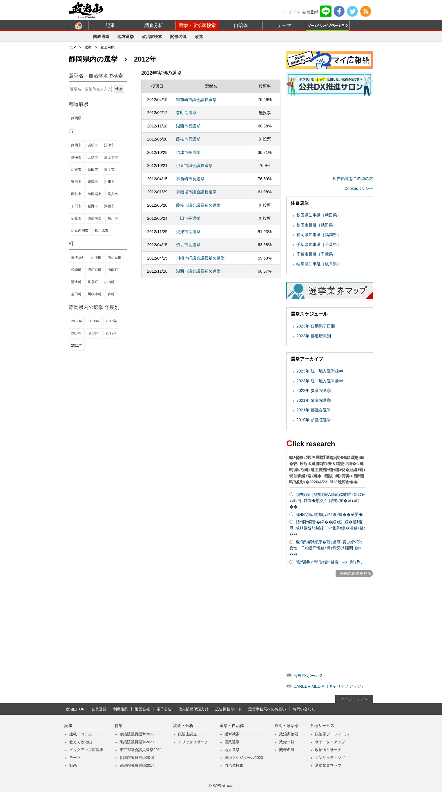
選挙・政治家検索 (197, 25)
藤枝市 (76, 194)
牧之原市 (101, 230)
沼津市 (109, 145)
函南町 (113, 270)
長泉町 (93, 282)
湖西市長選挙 (188, 126)
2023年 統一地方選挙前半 (319, 381)
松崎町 (76, 270)
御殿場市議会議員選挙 (196, 192)
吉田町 (76, 294)
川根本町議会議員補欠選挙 (200, 258)
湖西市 (109, 206)
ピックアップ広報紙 (86, 750)
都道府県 (108, 47)
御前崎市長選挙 (190, 179)
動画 (73, 765)
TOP (72, 47)
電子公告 (164, 709)
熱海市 (76, 157)
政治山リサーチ (328, 750)
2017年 (76, 321)
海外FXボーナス (308, 675)
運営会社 (142, 709)
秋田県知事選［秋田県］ (318, 215)
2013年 (94, 333)
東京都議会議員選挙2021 (140, 750)
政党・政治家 (286, 725)
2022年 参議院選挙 (313, 390)
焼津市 (93, 182)
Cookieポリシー (358, 188)
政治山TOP (75, 709)
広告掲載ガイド (228, 709)
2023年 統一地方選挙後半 (319, 371)
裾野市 (93, 206)
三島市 (93, 157)
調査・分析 (183, 725)
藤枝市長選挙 (188, 139)
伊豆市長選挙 (188, 244)
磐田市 (76, 182)
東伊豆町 (78, 257)
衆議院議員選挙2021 (136, 742)
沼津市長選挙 (188, 152)
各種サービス (322, 725)
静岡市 (76, 145)
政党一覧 (286, 742)
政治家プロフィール (332, 734)
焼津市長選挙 (188, 231)
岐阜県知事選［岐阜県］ (318, 264)
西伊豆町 (95, 270)
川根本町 (95, 294)
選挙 (88, 47)
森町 (111, 294)
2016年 (94, 321)
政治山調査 (187, 734)
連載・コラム (80, 734)
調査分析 (153, 25)
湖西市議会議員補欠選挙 (198, 271)
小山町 (109, 282)
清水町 (76, 282)
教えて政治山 (80, 742)
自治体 (241, 25)
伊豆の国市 (79, 230)
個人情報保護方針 (193, 709)
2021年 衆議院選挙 (313, 400)
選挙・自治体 (232, 725)
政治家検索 (152, 36)
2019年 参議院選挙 (313, 419)
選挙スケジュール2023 (243, 757)
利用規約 (120, 709)
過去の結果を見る (355, 573)
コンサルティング (330, 757)
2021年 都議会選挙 (313, 410)
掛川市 (109, 182)
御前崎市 (95, 218)
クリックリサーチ (193, 742)
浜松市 (93, 145)
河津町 (96, 257)
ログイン (292, 12)
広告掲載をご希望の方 (353, 178)
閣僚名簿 (178, 36)
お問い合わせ (304, 709)
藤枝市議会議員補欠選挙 (198, 205)
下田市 (76, 206)
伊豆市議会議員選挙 (194, 165)
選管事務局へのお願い (267, 709)
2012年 (111, 333)
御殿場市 (95, 194)
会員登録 (310, 12)
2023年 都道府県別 (313, 336)
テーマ (284, 25)
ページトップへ (354, 699)
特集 (119, 725)
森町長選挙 (186, 112)
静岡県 (76, 118)
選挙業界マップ (328, 765)
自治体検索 (233, 765)
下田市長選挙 (188, 218)
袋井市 (113, 194)
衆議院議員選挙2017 (136, 765)
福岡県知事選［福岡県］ (318, 234)
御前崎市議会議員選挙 (196, 99)
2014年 (76, 333)
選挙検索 (232, 734)
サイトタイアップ (330, 742)
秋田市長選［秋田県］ (316, 225)
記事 (110, 25)
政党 (199, 36)
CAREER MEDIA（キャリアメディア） (329, 686)
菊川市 (113, 218)
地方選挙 (125, 36)
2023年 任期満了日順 (315, 326)
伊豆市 (76, 218)
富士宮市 (111, 157)
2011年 (76, 345)
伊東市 (76, 170)
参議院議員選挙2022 (136, 734)
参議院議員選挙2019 (136, 757)
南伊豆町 (115, 257)
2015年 (111, 321)
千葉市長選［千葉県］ (316, 254)
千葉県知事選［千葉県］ (318, 244)
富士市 (109, 170)
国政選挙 (101, 36)
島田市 (93, 170)
